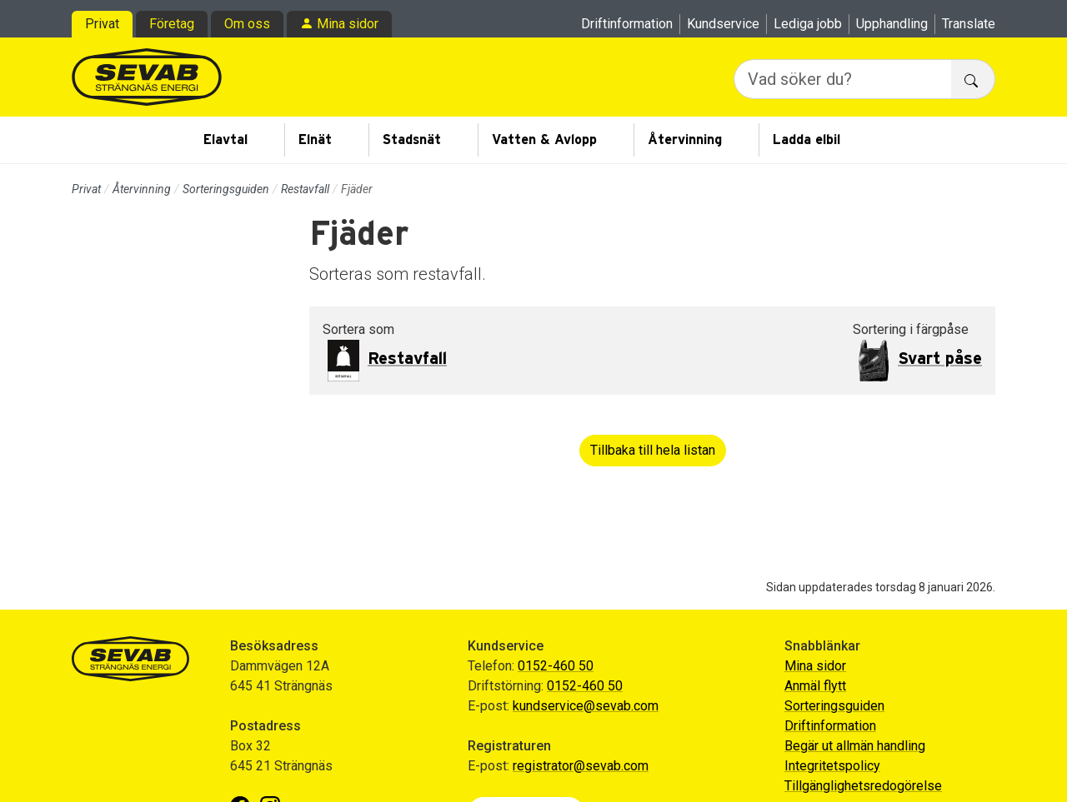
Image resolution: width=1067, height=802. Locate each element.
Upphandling (892, 24)
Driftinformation (627, 24)
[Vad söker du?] (843, 79)
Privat (102, 24)
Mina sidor (347, 24)
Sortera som (358, 329)
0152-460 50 (556, 666)
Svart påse (940, 359)
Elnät (315, 140)
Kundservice (723, 24)
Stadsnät (412, 140)
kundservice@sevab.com (586, 706)
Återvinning (685, 140)
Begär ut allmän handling (854, 746)
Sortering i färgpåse (911, 329)
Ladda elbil (806, 140)
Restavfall (305, 189)
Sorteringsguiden (226, 189)
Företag (171, 24)
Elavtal (225, 140)
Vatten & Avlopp (544, 140)
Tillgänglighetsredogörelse (863, 786)
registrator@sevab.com (581, 766)
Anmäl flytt (815, 686)
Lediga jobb (808, 24)
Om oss (247, 24)
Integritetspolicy (832, 766)
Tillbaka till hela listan (652, 450)
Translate (968, 24)
